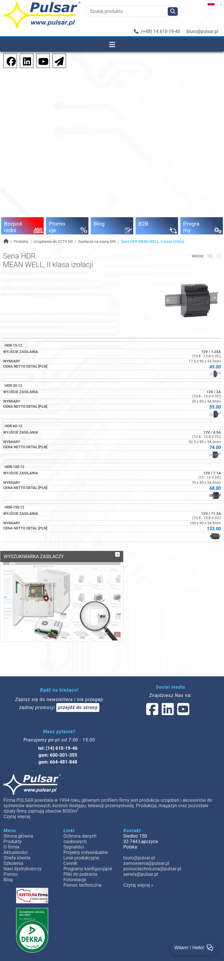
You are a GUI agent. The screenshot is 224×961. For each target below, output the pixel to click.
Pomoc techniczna (82, 878)
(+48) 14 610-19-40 (157, 31)
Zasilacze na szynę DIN (97, 241)
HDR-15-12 (13, 345)
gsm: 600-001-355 (57, 748)
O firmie (11, 839)
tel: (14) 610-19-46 (58, 741)
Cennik (70, 856)
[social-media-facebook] (8, 60)
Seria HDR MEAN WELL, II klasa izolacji (152, 241)
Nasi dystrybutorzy (22, 861)
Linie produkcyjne (81, 850)
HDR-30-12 (13, 385)
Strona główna (18, 829)
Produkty (21, 241)
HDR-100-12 (14, 467)
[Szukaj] (173, 11)
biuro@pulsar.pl (202, 31)
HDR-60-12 (13, 426)
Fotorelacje (74, 872)
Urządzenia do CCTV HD (53, 241)
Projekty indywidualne (85, 845)
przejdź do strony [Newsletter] (78, 700)
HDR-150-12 (14, 507)
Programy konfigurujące (87, 861)
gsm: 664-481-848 (57, 755)
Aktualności (15, 845)
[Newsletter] (57, 60)
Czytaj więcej (16, 809)
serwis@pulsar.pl (140, 867)
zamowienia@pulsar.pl (146, 856)
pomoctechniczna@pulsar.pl (152, 861)
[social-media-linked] (167, 705)
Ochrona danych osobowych (79, 831)
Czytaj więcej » (138, 878)
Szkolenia (13, 856)
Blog (8, 872)
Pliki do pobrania (80, 867)
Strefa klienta (16, 850)
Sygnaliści (73, 839)
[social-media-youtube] (41, 60)
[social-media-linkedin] (24, 60)
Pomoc (10, 867)
